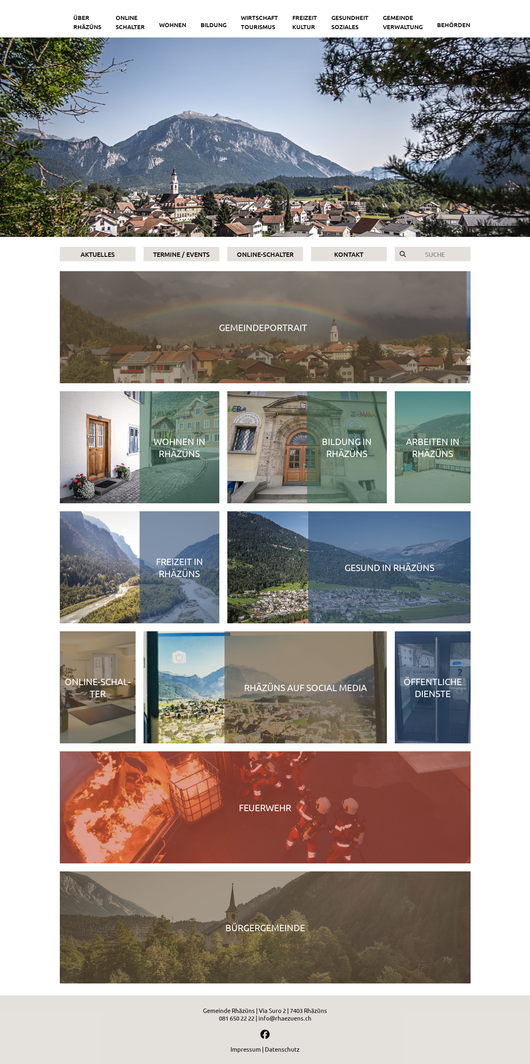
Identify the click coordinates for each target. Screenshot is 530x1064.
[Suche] (441, 254)
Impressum (246, 1049)
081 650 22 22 (236, 1018)
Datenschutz (282, 1049)
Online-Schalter (265, 254)
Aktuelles (98, 254)
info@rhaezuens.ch (284, 1018)
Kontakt (348, 254)
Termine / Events (181, 254)
